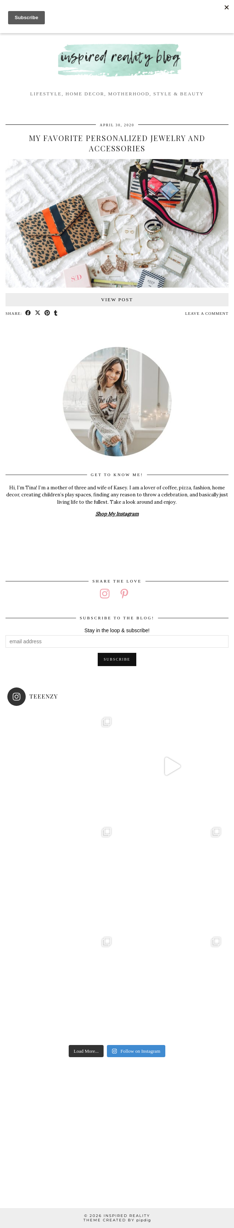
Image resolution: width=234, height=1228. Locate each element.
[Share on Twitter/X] (38, 313)
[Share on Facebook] (28, 313)
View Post (117, 299)
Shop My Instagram (117, 514)
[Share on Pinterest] (47, 313)
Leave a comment (206, 313)
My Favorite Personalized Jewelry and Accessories (117, 143)
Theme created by (117, 1220)
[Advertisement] (117, 1127)
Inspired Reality (127, 1215)
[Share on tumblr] (56, 313)
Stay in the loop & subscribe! (117, 630)
